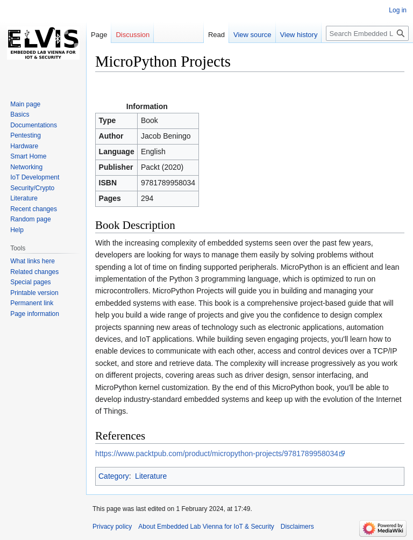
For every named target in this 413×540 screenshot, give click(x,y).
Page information (34, 314)
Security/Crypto (32, 188)
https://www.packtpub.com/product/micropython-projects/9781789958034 (216, 453)
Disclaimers (297, 526)
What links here (32, 261)
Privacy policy (112, 526)
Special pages (30, 282)
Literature (151, 476)
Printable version (34, 293)
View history (299, 35)
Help (17, 230)
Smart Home (28, 156)
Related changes (34, 272)
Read (216, 35)
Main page (25, 104)
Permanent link (31, 303)
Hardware (24, 146)
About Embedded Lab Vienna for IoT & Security (206, 526)
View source (252, 35)
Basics (19, 114)
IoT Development (34, 177)
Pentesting (25, 135)
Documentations (33, 125)
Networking (26, 167)
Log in (398, 10)
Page (99, 35)
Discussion (132, 35)
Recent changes (33, 209)
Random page (30, 219)
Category (113, 476)
